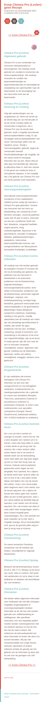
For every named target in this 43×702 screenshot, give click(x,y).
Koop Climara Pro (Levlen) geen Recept (23, 6)
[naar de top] (8, 678)
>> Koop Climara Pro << (22, 35)
